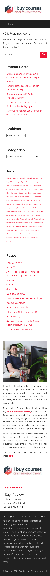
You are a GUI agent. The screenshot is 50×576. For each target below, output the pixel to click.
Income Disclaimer (15, 303)
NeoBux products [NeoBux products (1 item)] (26, 208)
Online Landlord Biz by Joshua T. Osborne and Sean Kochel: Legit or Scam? (23, 78)
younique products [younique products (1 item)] (26, 237)
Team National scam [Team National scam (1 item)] (35, 226)
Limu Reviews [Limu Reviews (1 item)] (16, 204)
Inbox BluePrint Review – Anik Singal (24, 298)
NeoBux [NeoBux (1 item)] (32, 204)
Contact (10, 284)
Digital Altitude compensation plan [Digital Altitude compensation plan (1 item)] (18, 178)
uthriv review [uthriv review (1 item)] (21, 234)
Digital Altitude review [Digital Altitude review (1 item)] (28, 182)
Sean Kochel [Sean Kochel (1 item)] (27, 215)
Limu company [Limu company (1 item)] (15, 200)
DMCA (42, 516)
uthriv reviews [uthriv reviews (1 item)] (31, 234)
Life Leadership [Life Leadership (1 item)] (36, 196)
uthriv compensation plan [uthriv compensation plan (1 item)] (32, 230)
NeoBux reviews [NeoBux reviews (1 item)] (11, 211)
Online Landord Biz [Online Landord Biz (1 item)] (37, 211)
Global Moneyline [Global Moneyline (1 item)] (22, 185)
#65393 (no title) (14, 262)
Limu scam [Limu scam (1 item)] (25, 204)
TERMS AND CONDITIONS (19, 329)
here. (11, 456)
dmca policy (12, 289)
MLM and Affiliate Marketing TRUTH (23, 312)
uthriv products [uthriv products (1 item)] (11, 234)
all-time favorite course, (19, 412)
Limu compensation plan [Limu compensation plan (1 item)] (29, 200)
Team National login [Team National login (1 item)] (26, 219)
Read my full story (13, 487)
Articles (10, 280)
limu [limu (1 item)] (7, 200)
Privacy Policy (13, 316)
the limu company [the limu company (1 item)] (12, 230)
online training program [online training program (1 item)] (14, 215)
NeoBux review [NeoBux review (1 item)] (38, 208)
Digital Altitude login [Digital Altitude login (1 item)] (13, 182)
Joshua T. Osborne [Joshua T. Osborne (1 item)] (24, 196)
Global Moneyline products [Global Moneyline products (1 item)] (29, 189)
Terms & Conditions (28, 516)
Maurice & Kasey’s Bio (17, 307)
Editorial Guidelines (15, 294)
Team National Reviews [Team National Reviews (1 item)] (19, 226)
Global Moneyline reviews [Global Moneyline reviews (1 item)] (27, 193)
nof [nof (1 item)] (29, 211)
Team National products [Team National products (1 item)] (24, 223)
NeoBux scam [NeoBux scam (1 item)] (22, 211)
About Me (11, 267)
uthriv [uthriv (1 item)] (21, 230)
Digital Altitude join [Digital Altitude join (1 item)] (36, 178)
